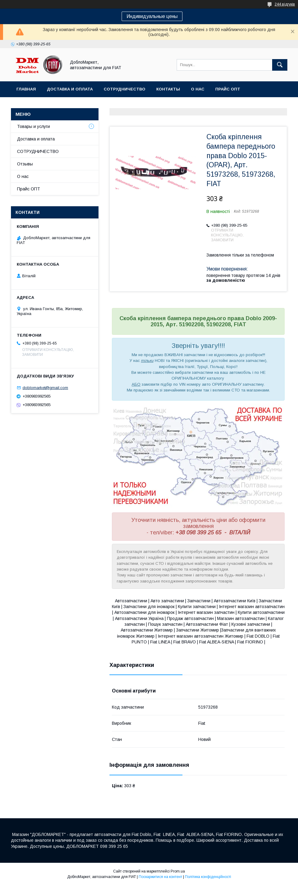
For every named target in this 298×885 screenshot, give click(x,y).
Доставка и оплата (70, 89)
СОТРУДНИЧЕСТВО (38, 151)
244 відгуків (285, 4)
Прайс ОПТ (227, 89)
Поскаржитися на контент (160, 877)
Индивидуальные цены (152, 16)
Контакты (168, 89)
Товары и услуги (33, 126)
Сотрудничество (124, 89)
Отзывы (25, 163)
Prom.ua (178, 871)
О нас (197, 89)
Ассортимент (33, 105)
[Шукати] (279, 65)
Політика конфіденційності (208, 877)
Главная (26, 89)
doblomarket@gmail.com (45, 387)
